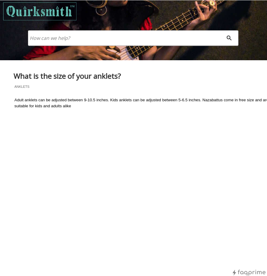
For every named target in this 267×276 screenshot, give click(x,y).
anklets (21, 86)
